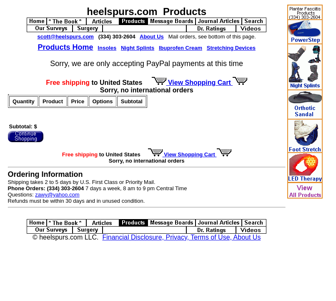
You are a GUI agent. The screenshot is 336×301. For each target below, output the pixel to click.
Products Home (65, 47)
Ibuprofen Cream (180, 48)
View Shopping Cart (200, 82)
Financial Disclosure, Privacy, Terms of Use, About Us (181, 237)
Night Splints (137, 48)
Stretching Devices (231, 48)
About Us (152, 36)
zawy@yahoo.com (57, 194)
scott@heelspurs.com (65, 36)
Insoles (107, 48)
